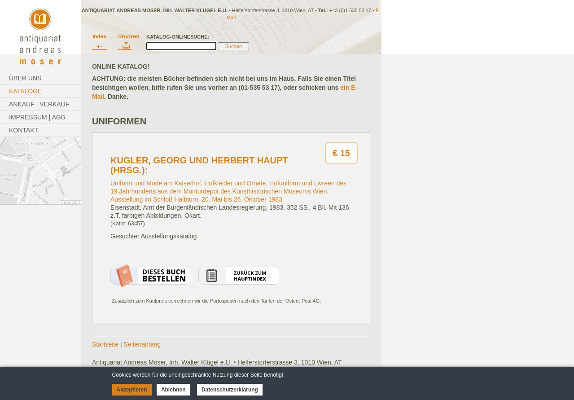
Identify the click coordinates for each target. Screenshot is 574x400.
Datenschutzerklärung (230, 390)
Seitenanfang (142, 344)
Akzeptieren (132, 390)
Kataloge (25, 91)
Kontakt (23, 130)
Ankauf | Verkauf (39, 104)
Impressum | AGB (37, 117)
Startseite (105, 344)
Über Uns (25, 78)
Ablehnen (173, 390)
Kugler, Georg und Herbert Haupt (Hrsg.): (199, 165)
